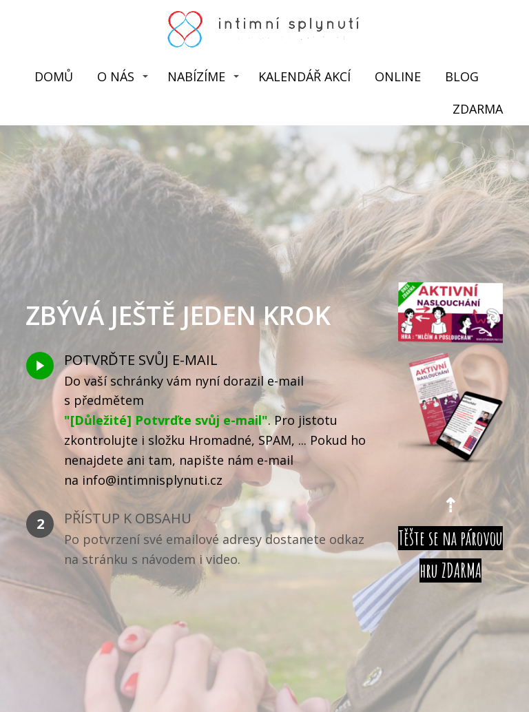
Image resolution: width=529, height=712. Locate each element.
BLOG (462, 76)
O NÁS (115, 76)
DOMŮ (53, 76)
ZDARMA (478, 109)
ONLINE (398, 76)
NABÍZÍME (196, 76)
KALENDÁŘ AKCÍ (304, 76)
